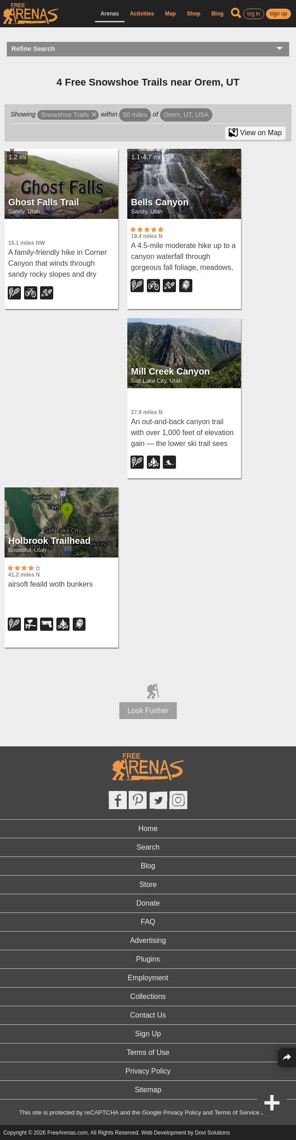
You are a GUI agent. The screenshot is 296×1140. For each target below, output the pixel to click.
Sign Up (148, 1034)
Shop (194, 13)
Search (148, 847)
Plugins (148, 959)
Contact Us (148, 1015)
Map (170, 13)
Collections (148, 996)
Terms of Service (236, 1112)
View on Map (255, 132)
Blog (217, 13)
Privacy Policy (148, 1071)
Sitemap (148, 1090)
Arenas (109, 13)
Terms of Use (147, 1052)
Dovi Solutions (212, 1133)
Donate (148, 903)
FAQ (147, 922)
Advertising (148, 940)
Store (147, 884)
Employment (148, 978)
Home (148, 828)
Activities (142, 13)
